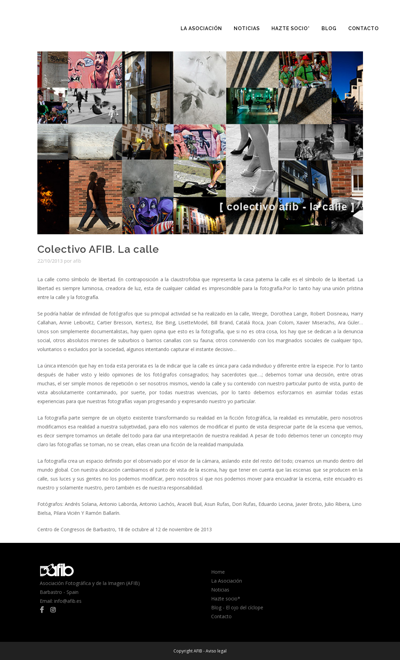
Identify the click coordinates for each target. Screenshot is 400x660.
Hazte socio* (225, 598)
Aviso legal (216, 651)
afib (77, 261)
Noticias (220, 589)
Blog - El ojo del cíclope (237, 607)
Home (218, 572)
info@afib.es (68, 601)
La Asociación (226, 580)
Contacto (221, 616)
